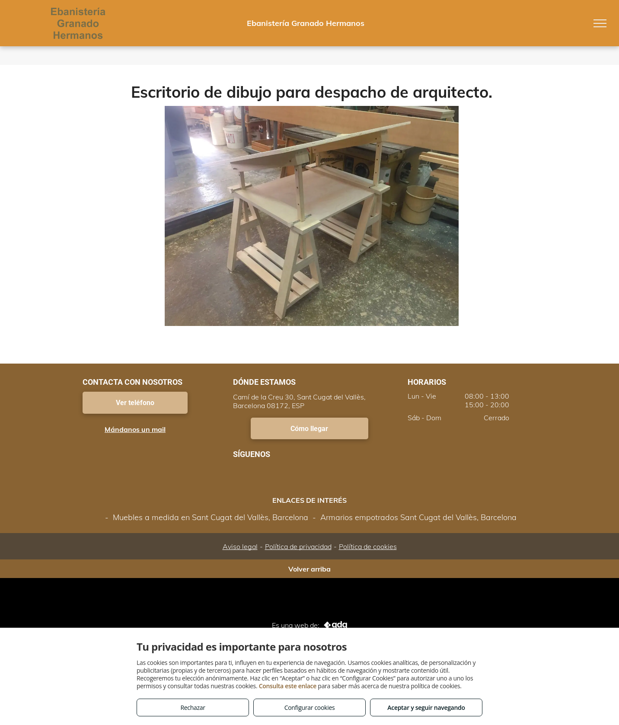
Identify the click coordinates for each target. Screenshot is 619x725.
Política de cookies (368, 546)
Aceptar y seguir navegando (426, 707)
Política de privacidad (298, 546)
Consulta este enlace (287, 686)
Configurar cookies (309, 707)
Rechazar (192, 707)
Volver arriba (309, 569)
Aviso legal (240, 546)
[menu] (600, 23)
